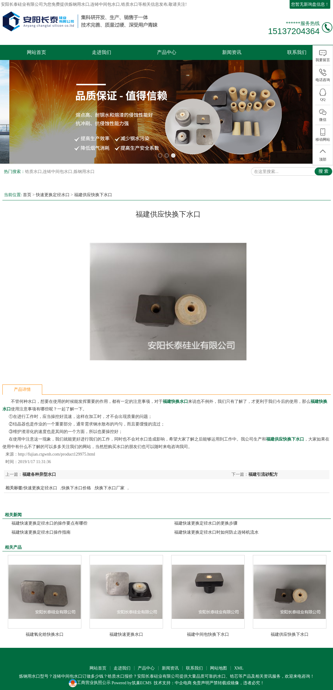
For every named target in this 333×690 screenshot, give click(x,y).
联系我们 (296, 52)
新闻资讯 (231, 52)
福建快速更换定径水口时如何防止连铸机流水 (216, 529)
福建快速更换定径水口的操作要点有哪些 (49, 520)
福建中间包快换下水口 (208, 631)
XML (238, 665)
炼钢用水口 (79, 4)
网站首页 (36, 52)
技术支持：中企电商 (173, 680)
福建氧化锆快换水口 (45, 631)
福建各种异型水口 (39, 471)
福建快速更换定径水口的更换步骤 (205, 520)
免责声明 (201, 680)
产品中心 (166, 52)
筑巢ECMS (142, 680)
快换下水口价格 (76, 485)
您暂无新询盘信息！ (310, 4)
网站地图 (218, 665)
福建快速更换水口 (126, 631)
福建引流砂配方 (263, 471)
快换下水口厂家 (109, 485)
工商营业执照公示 (90, 680)
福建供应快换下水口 (93, 192)
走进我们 (101, 52)
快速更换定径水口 (53, 192)
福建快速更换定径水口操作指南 (41, 529)
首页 (27, 192)
